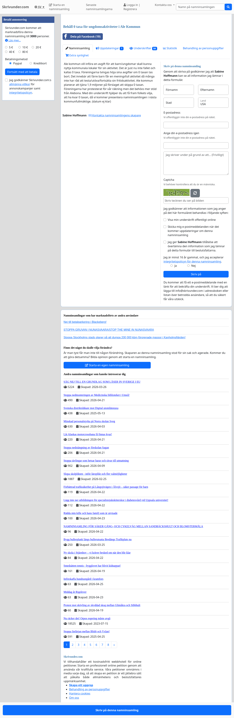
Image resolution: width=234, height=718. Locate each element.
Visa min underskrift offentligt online (192, 220)
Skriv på (196, 274)
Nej (193, 266)
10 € (25, 47)
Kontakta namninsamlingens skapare (115, 115)
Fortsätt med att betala (22, 72)
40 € (12, 52)
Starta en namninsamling (59, 7)
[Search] (200, 7)
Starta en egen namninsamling (107, 365)
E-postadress (171, 112)
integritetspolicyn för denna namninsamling (192, 261)
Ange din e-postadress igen (181, 133)
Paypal (17, 63)
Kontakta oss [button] (163, 5)
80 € (25, 52)
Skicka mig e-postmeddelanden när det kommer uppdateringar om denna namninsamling (193, 231)
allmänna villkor (19, 84)
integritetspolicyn (20, 92)
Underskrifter (143, 48)
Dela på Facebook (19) (82, 36)
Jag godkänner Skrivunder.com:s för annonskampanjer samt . (30, 86)
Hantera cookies (79, 693)
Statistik (170, 48)
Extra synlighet (77, 55)
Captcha (168, 180)
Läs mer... (13, 40)
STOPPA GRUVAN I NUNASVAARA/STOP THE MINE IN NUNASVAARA (109, 329)
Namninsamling (78, 48)
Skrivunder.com (15, 7)
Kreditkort (40, 63)
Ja (175, 266)
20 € (38, 47)
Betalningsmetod (16, 59)
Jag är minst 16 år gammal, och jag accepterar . (193, 259)
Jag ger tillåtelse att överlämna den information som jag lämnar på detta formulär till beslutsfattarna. (196, 246)
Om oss (74, 698)
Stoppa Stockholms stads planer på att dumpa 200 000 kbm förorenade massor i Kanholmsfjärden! (125, 337)
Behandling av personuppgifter (203, 48)
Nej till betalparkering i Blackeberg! (85, 321)
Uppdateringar (110, 48)
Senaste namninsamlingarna (99, 7)
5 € (11, 47)
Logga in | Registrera (132, 7)
